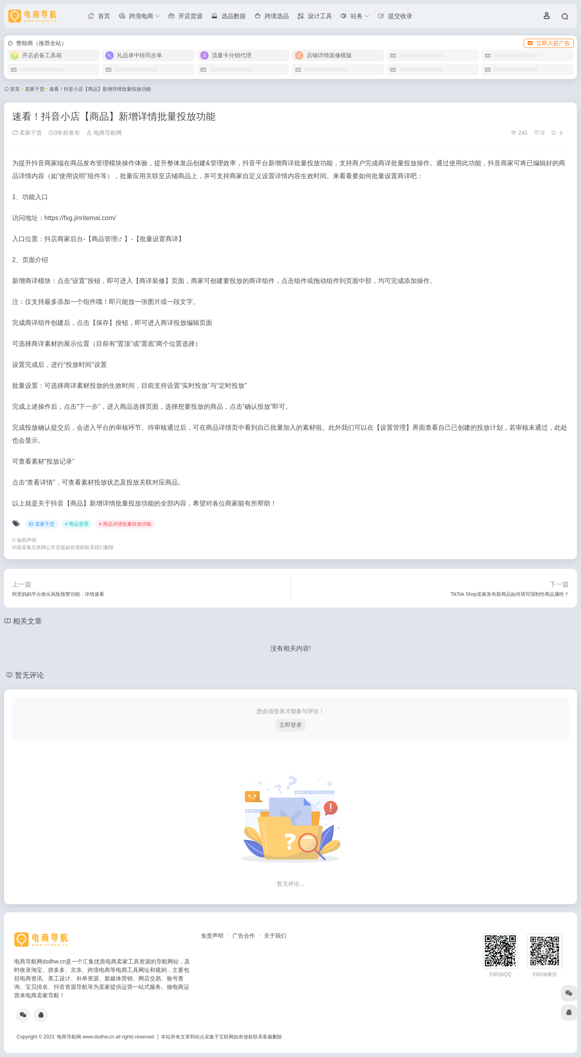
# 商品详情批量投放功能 (125, 524)
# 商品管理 (76, 524)
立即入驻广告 (548, 43)
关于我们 (275, 935)
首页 (15, 89)
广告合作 (243, 935)
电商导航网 (104, 132)
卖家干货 (34, 89)
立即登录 (290, 725)
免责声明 (212, 935)
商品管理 (104, 238)
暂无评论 (29, 675)
